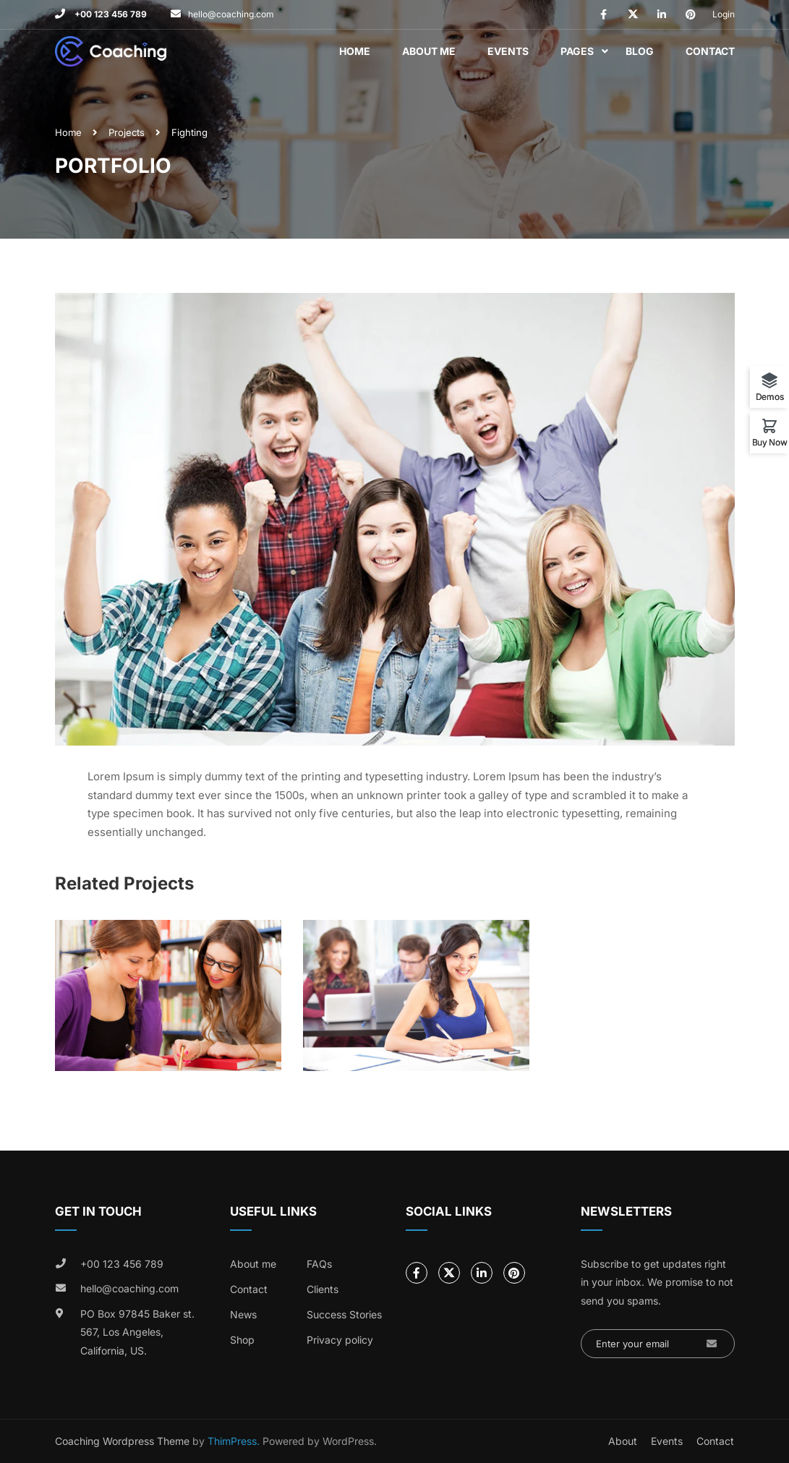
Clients (322, 1289)
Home (354, 51)
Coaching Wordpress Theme (122, 1441)
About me (253, 1264)
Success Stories (344, 1314)
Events (508, 51)
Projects (126, 132)
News (243, 1314)
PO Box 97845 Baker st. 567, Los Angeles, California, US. (137, 1332)
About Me (429, 51)
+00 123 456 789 (109, 14)
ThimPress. (234, 1441)
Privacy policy (340, 1340)
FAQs (319, 1264)
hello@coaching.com (231, 14)
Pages (577, 51)
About (622, 1441)
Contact (710, 51)
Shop (242, 1340)
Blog (640, 51)
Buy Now (770, 442)
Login (723, 14)
